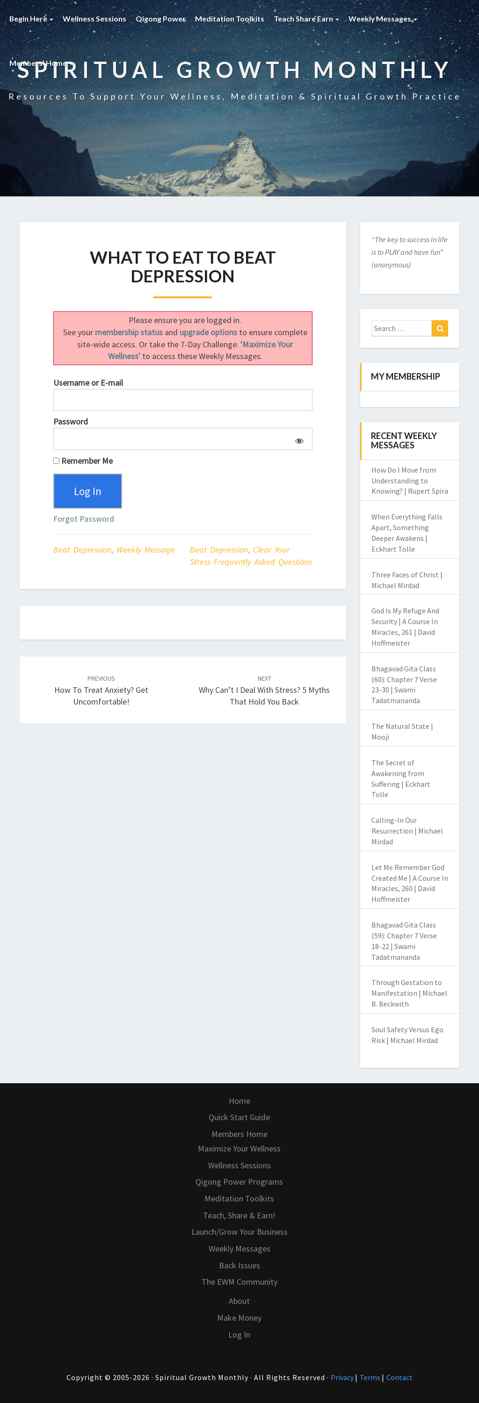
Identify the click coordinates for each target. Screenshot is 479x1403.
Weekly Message (145, 550)
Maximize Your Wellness (239, 1148)
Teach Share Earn (307, 18)
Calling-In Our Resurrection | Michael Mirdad (407, 830)
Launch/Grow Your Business (239, 1231)
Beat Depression (82, 550)
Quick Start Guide (239, 1117)
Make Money (239, 1317)
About (239, 1300)
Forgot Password (83, 519)
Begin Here (31, 18)
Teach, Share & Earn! (239, 1215)
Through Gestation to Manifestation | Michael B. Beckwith (409, 993)
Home (239, 1100)
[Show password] (297, 439)
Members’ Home (41, 62)
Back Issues (239, 1265)
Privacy (343, 1377)
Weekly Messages (383, 18)
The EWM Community (239, 1281)
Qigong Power (161, 18)
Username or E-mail (88, 382)
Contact (399, 1377)
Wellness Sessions (95, 18)
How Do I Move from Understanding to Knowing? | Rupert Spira (409, 480)
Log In (239, 1334)
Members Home (239, 1134)
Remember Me (83, 460)
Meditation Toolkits (230, 18)
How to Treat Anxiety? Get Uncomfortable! (101, 691)
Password (70, 421)
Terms (371, 1377)
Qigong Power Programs (239, 1181)
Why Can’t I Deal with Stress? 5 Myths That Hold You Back (264, 691)
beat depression (219, 550)
